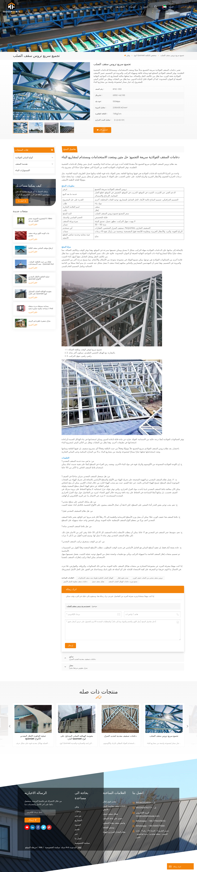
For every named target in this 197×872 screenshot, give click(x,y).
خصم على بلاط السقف (112, 818)
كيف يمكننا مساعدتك (28, 185)
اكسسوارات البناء (22, 170)
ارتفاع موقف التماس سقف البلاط (40, 248)
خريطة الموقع (31, 847)
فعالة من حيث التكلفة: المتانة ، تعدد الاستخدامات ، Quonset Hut (41, 263)
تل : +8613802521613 (145, 802)
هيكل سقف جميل (98, 581)
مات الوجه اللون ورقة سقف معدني (38, 234)
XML (41, 847)
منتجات (85, 7)
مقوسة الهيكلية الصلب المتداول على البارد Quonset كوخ (40, 292)
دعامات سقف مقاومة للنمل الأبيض (75, 581)
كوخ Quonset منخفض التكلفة (145, 55)
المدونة (132, 7)
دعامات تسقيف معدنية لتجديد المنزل (162, 736)
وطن (75, 7)
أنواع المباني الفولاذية (24, 157)
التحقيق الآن (102, 130)
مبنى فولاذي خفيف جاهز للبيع (32, 739)
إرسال (32, 820)
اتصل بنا (144, 7)
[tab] (70, 149)
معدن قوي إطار (123, 578)
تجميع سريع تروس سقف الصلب (78, 606)
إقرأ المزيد (32, 224)
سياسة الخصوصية (82, 843)
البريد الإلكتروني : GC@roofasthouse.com (147, 814)
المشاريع (121, 7)
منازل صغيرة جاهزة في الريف (39, 321)
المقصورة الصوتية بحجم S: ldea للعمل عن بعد (40, 219)
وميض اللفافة (108, 827)
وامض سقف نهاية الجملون (114, 823)
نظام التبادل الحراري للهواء (114, 832)
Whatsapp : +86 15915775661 (150, 826)
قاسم (109, 7)
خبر (76, 834)
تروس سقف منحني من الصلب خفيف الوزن (148, 578)
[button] (187, 726)
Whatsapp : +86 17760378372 (150, 821)
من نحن (97, 7)
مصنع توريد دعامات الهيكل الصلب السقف (123, 581)
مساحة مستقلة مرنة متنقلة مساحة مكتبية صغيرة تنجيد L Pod (40, 307)
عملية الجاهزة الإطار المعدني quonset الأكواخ (39, 278)
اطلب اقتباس (186, 6)
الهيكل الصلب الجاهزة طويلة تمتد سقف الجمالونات (95, 578)
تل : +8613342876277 (146, 807)
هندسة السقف (21, 164)
